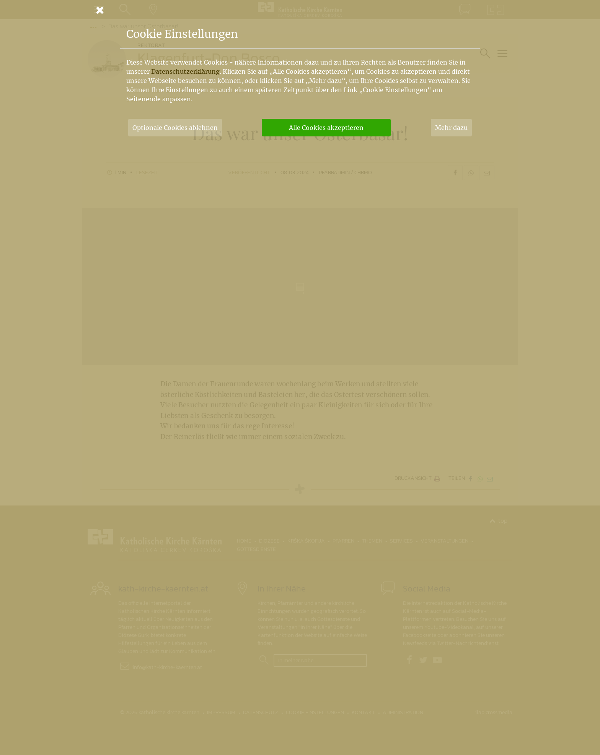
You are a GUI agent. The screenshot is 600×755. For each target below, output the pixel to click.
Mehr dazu (451, 127)
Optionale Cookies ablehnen (175, 127)
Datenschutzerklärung (185, 71)
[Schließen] (300, 10)
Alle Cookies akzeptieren (326, 127)
